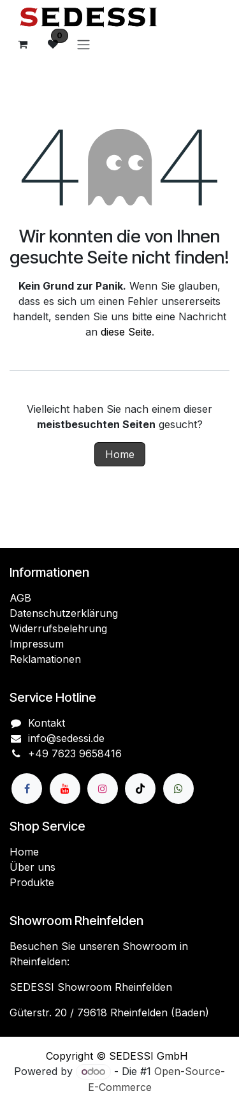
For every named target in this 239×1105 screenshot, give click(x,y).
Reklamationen (45, 659)
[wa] (178, 788)
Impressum (37, 643)
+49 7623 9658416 (75, 753)
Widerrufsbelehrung (58, 628)
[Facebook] (26, 788)
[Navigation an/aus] (83, 44)
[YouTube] (65, 788)
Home (119, 454)
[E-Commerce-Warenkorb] (22, 44)
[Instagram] (102, 788)
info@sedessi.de (66, 738)
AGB (20, 597)
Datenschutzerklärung (64, 613)
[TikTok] (140, 788)
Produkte (32, 882)
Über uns (32, 867)
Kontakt (46, 722)
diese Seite (126, 331)
